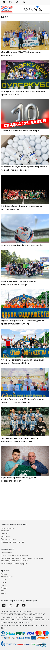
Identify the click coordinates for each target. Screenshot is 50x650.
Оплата (4, 533)
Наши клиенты (7, 528)
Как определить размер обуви (14, 555)
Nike (3, 591)
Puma (3, 593)
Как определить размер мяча (14, 561)
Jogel (3, 582)
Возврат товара (8, 539)
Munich (4, 588)
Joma (3, 585)
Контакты (5, 531)
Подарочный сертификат (12, 542)
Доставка (5, 536)
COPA (3, 579)
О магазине (6, 552)
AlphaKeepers (7, 577)
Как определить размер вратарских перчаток (22, 558)
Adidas (4, 574)
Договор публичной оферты (14, 563)
